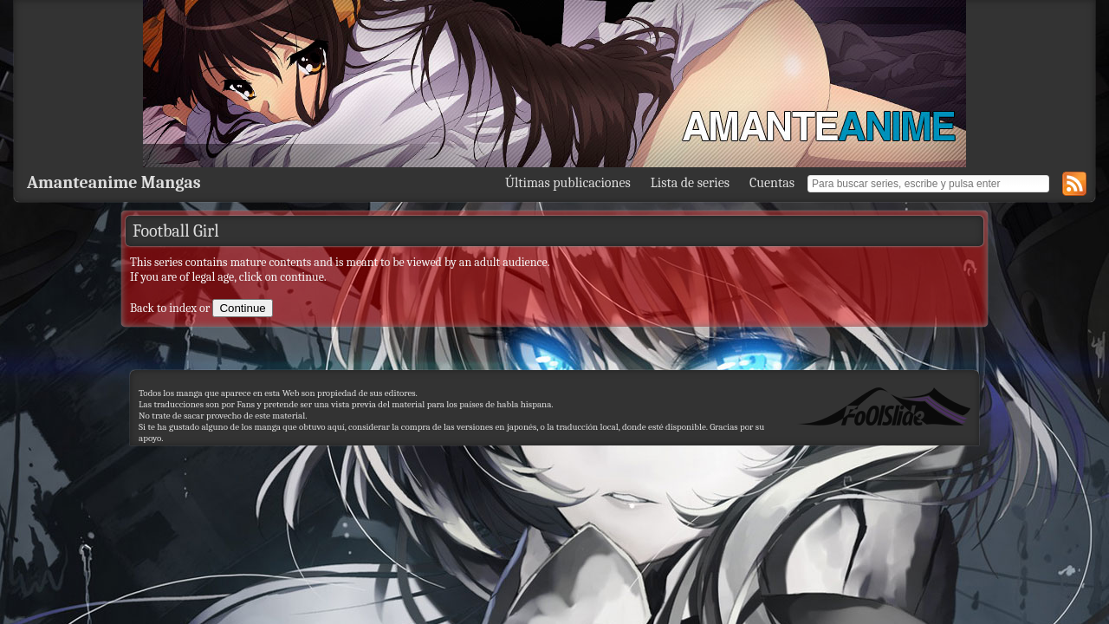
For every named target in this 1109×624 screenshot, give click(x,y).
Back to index (163, 308)
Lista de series (690, 183)
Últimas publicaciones (568, 183)
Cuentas (771, 183)
